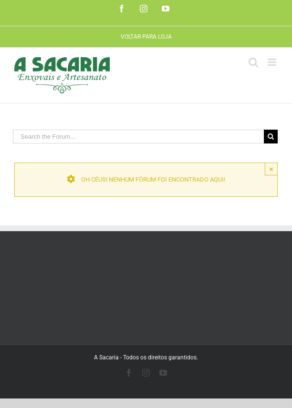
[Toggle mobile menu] (273, 62)
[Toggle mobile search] (253, 62)
